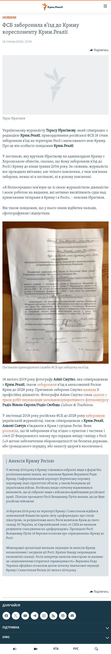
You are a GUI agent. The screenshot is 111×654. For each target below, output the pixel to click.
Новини (9, 18)
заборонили (47, 385)
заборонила (95, 416)
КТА (56, 649)
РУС (76, 649)
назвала (90, 390)
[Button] (99, 50)
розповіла (10, 431)
